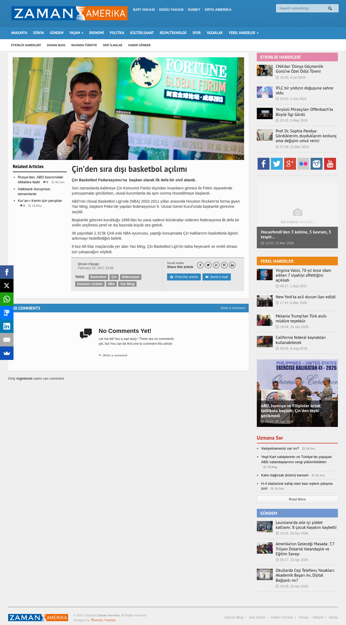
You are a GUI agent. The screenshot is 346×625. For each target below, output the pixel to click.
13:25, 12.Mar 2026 (277, 241)
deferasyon (130, 277)
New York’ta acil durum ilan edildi (303, 289)
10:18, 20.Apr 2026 (292, 526)
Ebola (333, 610)
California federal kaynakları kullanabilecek (298, 333)
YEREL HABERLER (276, 258)
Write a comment (233, 308)
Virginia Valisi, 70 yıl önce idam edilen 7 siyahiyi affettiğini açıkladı (306, 271)
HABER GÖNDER (139, 45)
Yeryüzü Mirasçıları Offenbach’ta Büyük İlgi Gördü (302, 110)
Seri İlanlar (257, 610)
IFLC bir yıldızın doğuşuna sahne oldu (306, 88)
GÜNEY (194, 10)
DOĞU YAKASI (171, 10)
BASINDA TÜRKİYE (84, 45)
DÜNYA (38, 33)
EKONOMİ (96, 33)
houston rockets (89, 284)
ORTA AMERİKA (218, 10)
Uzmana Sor (270, 430)
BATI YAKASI (144, 10)
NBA (110, 284)
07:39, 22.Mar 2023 (292, 144)
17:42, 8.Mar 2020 (291, 296)
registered (24, 378)
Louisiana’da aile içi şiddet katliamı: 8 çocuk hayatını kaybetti (306, 518)
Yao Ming (126, 284)
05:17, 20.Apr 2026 (292, 552)
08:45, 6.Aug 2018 (291, 341)
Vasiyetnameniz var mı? (279, 441)
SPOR (196, 33)
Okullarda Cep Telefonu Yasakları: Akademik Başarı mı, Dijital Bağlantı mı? (304, 568)
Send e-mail (216, 277)
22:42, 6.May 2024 (291, 118)
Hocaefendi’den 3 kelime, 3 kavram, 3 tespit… (295, 232)
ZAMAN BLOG (56, 45)
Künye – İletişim (311, 610)
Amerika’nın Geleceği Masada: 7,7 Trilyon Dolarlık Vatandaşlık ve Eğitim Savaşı (306, 541)
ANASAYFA (19, 33)
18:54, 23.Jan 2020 (292, 320)
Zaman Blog (233, 610)
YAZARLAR (215, 33)
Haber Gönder (282, 610)
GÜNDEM (57, 33)
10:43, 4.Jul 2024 (290, 77)
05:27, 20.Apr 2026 (277, 414)
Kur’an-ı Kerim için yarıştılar (39, 201)
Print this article (183, 277)
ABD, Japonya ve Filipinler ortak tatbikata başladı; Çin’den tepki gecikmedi (290, 403)
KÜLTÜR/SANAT (142, 33)
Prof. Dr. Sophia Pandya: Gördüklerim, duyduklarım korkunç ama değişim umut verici (305, 133)
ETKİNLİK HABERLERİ (26, 45)
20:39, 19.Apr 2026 (292, 579)
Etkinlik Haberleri (39, 216)
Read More (297, 492)
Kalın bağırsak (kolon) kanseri (284, 468)
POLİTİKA (117, 33)
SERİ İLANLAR (112, 45)
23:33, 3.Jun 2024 (291, 94)
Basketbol (98, 277)
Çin (113, 277)
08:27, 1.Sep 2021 (291, 279)
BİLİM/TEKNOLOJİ (173, 33)
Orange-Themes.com (103, 613)
